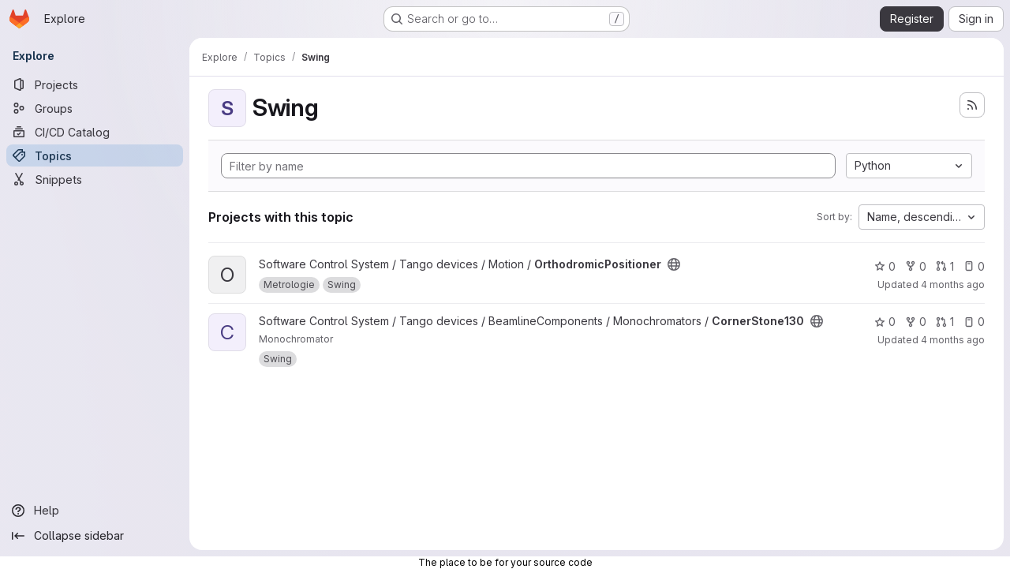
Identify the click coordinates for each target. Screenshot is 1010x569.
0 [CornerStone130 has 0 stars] (885, 321)
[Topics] (94, 155)
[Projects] (94, 84)
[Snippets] (94, 179)
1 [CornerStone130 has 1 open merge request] (945, 321)
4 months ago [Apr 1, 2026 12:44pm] (953, 340)
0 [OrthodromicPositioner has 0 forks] (915, 266)
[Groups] (94, 108)
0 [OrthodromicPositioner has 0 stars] (885, 266)
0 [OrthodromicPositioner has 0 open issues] (974, 266)
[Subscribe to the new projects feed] (972, 105)
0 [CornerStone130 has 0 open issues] (974, 321)
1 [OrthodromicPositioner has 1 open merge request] (945, 266)
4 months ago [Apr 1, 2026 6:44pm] (953, 284)
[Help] (94, 511)
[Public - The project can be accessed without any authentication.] (674, 264)
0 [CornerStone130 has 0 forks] (915, 321)
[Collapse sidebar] (94, 536)
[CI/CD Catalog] (94, 132)
